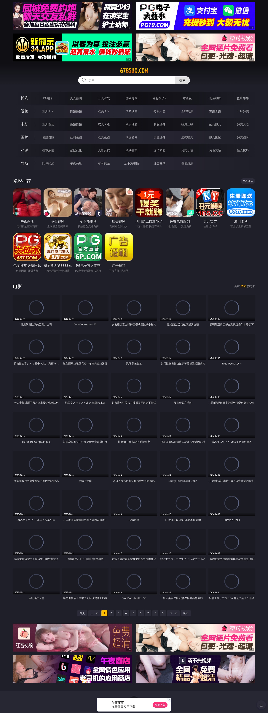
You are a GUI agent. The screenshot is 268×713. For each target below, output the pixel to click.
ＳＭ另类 (243, 111)
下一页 (173, 613)
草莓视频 (104, 163)
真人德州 (76, 98)
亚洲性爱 (48, 124)
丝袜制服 (187, 111)
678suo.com (134, 70)
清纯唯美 (187, 137)
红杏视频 (159, 163)
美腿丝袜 (159, 137)
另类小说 (187, 150)
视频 (24, 111)
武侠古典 (132, 150)
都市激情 (48, 150)
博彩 (24, 98)
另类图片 (243, 137)
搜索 (182, 80)
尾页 (185, 613)
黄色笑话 (215, 150)
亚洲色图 (76, 137)
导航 (24, 163)
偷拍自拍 (76, 124)
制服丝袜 (159, 124)
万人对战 (104, 98)
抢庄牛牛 (243, 98)
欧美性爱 (132, 124)
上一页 (94, 613)
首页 (82, 613)
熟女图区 (215, 137)
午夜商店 (76, 163)
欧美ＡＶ (104, 111)
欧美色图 (104, 137)
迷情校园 (159, 150)
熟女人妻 (159, 111)
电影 (24, 124)
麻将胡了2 (159, 98)
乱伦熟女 (215, 124)
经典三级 (187, 124)
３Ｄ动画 (132, 111)
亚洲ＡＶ (48, 111)
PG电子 (48, 98)
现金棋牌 (215, 98)
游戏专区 (132, 98)
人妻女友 (104, 150)
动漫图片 (132, 137)
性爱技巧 (243, 150)
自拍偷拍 (76, 111)
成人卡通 (104, 124)
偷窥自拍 (48, 137)
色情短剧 (187, 163)
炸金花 (187, 98)
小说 (24, 150)
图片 (24, 137)
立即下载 (160, 704)
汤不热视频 (131, 163)
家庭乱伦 (76, 150)
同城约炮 (48, 163)
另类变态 (243, 124)
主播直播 (215, 111)
